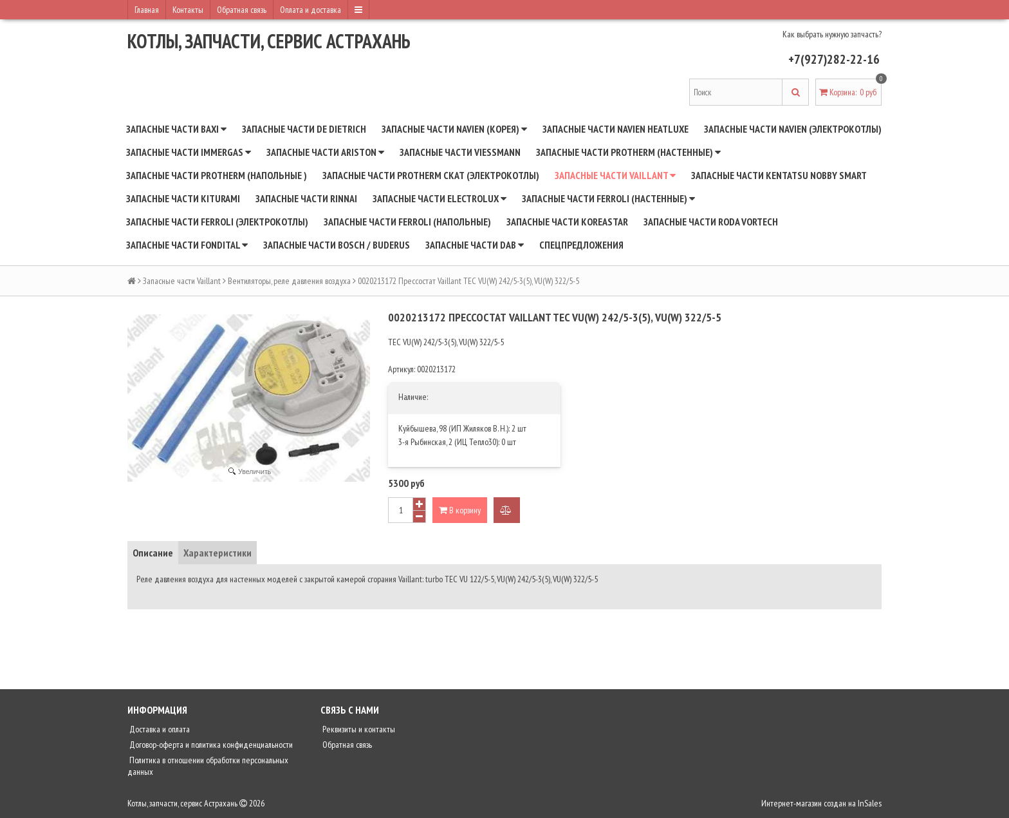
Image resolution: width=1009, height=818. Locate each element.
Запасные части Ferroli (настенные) (608, 198)
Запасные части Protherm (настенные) (628, 152)
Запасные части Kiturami (183, 198)
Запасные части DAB (474, 244)
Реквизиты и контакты (357, 729)
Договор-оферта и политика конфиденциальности (210, 744)
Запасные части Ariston (325, 152)
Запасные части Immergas (188, 152)
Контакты (187, 9)
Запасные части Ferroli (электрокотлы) (217, 221)
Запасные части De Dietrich (304, 128)
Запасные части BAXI (176, 128)
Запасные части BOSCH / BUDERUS (336, 244)
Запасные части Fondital (187, 244)
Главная (146, 9)
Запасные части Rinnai (306, 198)
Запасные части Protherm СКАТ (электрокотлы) (430, 175)
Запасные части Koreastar (567, 221)
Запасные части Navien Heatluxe (615, 128)
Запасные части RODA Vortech (710, 221)
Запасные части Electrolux (439, 198)
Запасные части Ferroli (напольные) (407, 221)
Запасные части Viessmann (460, 152)
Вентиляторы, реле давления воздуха (289, 281)
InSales (870, 803)
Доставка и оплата (158, 729)
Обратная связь (241, 9)
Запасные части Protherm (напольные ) (216, 175)
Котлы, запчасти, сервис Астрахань (269, 40)
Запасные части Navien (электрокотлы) (793, 128)
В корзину (460, 510)
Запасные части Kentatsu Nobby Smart (779, 175)
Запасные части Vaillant (615, 175)
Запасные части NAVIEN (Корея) (454, 128)
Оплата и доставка (310, 9)
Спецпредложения (581, 244)
